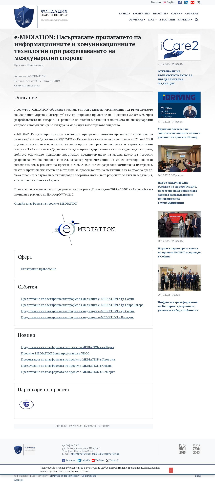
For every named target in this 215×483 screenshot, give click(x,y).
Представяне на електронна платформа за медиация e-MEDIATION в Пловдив (77, 317)
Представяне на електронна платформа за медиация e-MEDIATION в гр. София (78, 299)
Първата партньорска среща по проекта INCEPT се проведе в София (179, 252)
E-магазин (167, 19)
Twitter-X (75, 426)
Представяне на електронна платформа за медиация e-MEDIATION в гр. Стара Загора (82, 305)
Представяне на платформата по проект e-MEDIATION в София (66, 366)
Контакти (156, 2)
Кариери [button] (184, 19)
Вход (198, 475)
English (171, 2)
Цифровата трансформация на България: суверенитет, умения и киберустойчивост (178, 306)
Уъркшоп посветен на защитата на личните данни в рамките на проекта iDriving (179, 133)
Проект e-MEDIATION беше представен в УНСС (55, 353)
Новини (176, 13)
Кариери (18, 479)
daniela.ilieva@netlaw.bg (105, 453)
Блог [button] (151, 19)
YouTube (99, 460)
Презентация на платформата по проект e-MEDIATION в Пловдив (68, 359)
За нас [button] (123, 13)
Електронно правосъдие (38, 269)
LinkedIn (85, 460)
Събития (191, 13)
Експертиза (141, 13)
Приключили (35, 65)
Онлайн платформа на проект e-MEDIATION (45, 203)
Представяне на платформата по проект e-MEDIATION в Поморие (68, 372)
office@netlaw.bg (80, 453)
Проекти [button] (159, 13)
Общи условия (89, 475)
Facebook (90, 426)
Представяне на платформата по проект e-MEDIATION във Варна (67, 347)
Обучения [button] (136, 19)
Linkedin (104, 426)
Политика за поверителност (65, 475)
